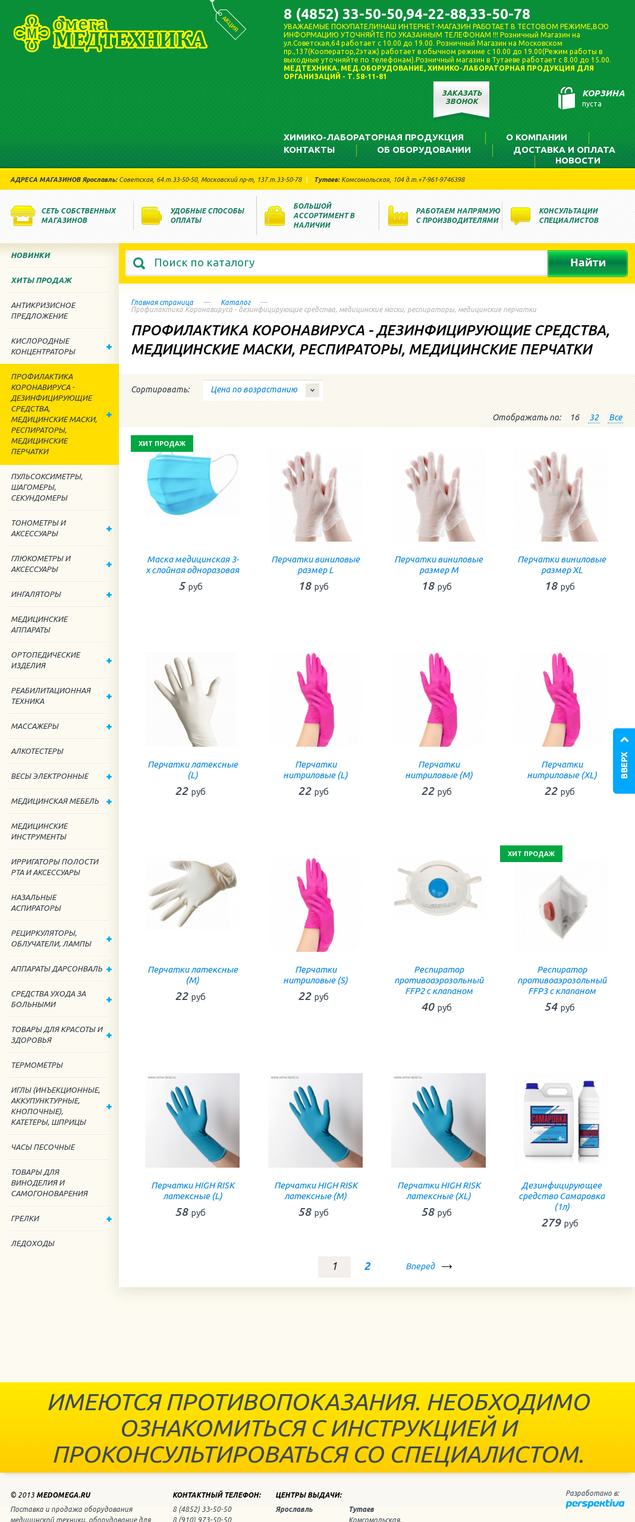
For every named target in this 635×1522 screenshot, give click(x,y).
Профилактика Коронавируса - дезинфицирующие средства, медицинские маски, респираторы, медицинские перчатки (61, 413)
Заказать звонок (462, 97)
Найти (588, 263)
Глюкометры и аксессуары (61, 563)
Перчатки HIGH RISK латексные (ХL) (438, 1190)
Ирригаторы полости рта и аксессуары (54, 866)
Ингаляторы (61, 594)
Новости (578, 160)
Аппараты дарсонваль (61, 968)
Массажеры (61, 726)
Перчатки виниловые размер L (315, 564)
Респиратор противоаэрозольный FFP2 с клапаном (438, 980)
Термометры (36, 1065)
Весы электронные (61, 776)
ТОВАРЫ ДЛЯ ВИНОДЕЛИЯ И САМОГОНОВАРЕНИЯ (49, 1182)
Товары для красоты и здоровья (61, 1034)
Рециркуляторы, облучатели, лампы (61, 938)
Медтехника (110, 33)
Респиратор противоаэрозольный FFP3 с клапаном (561, 980)
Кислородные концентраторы (61, 346)
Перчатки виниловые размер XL (561, 564)
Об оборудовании (424, 149)
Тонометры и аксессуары (61, 527)
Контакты (309, 149)
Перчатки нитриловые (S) (315, 974)
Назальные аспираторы (36, 902)
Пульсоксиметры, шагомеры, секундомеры (47, 487)
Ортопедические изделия (61, 659)
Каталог (235, 302)
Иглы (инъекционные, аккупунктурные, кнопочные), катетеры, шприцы (61, 1106)
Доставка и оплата (564, 149)
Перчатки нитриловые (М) (439, 769)
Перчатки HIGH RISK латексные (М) (315, 1190)
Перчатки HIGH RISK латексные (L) (192, 1190)
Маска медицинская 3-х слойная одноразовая (192, 564)
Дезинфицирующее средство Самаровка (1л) (561, 1196)
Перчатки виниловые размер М (438, 564)
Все (615, 417)
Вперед (420, 1266)
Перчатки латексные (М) (192, 974)
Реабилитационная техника (61, 695)
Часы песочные (42, 1147)
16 (574, 417)
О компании (536, 137)
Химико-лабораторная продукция (374, 137)
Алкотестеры (37, 751)
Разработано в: (592, 1493)
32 (594, 417)
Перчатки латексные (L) (192, 769)
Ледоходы (32, 1243)
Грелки (61, 1218)
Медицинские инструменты (39, 831)
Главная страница (162, 302)
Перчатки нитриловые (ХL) (562, 769)
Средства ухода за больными (61, 998)
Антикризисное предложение (43, 310)
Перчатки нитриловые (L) (315, 769)
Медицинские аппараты (39, 624)
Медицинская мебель (61, 801)
